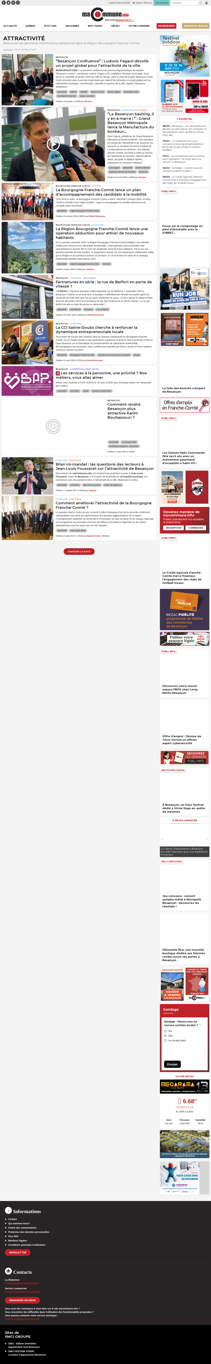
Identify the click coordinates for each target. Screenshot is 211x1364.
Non (170, 1035)
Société (96, 186)
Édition (110, 20)
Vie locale (89, 278)
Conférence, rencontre (84, 369)
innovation (74, 391)
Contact (12, 1219)
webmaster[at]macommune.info (22, 1319)
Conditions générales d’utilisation (26, 1245)
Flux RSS (13, 1236)
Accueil (7, 49)
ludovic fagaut (114, 92)
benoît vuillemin (143, 168)
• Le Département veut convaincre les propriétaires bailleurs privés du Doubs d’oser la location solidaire (183, 146)
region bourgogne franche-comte (84, 211)
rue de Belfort (102, 309)
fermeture (88, 309)
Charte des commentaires (22, 1227)
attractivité (61, 92)
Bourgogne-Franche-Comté (73, 186)
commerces (75, 309)
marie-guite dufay (78, 530)
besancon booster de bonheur (122, 172)
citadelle (83, 92)
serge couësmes (87, 96)
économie (143, 172)
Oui (170, 1031)
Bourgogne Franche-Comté (82, 355)
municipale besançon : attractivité (123, 446)
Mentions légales (17, 1240)
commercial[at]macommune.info (23, 1292)
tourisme (106, 264)
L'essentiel (185, 118)
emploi (136, 355)
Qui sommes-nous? (19, 1223)
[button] (200, 3)
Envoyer (172, 1064)
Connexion (196, 527)
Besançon (62, 57)
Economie (127, 110)
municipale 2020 (129, 442)
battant (73, 92)
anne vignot (114, 168)
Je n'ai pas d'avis (177, 1040)
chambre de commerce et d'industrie (114, 355)
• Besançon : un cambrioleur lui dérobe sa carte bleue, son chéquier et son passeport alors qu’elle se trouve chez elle (184, 131)
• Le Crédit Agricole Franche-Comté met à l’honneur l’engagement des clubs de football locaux (184, 179)
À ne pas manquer (184, 820)
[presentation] (162, 839)
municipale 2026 (131, 92)
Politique (141, 110)
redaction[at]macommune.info (21, 1283)
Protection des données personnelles (28, 1232)
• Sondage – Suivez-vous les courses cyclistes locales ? (182, 169)
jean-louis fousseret (91, 485)
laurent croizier (97, 92)
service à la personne (101, 391)
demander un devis (22, 1300)
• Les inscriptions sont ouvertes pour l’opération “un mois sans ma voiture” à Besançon (183, 159)
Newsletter (17, 1252)
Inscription (173, 527)
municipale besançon (66, 96)
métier (86, 391)
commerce (74, 485)
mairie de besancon (112, 485)
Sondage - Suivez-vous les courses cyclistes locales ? (182, 1023)
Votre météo (184, 1076)
